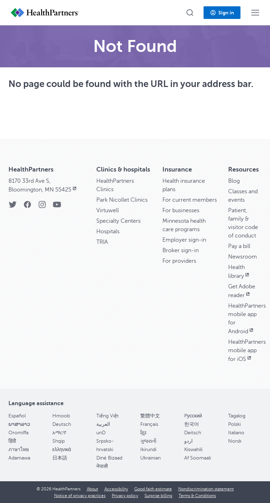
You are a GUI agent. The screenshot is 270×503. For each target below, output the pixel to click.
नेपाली (102, 466)
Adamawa (19, 458)
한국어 (191, 424)
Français (149, 424)
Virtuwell (107, 210)
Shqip (58, 441)
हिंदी (12, 441)
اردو (188, 441)
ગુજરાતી (148, 441)
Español (17, 415)
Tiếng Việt (107, 415)
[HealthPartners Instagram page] (42, 207)
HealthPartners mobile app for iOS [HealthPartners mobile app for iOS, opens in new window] (247, 350)
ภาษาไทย (18, 449)
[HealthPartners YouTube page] (57, 207)
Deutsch (61, 424)
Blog (234, 181)
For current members (189, 200)
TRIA (102, 242)
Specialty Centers (118, 221)
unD (100, 432)
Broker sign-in (180, 250)
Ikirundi (148, 449)
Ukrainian (150, 458)
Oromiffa (18, 432)
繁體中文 (150, 415)
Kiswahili (193, 449)
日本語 (59, 458)
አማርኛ (59, 432)
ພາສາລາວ (19, 424)
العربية (103, 424)
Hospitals (108, 231)
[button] (190, 12)
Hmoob (61, 415)
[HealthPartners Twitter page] (12, 207)
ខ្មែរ (143, 432)
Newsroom (242, 257)
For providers (179, 261)
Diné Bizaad (109, 458)
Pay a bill (239, 246)
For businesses (180, 210)
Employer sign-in (184, 240)
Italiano (236, 432)
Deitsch (192, 432)
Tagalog (236, 415)
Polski (234, 424)
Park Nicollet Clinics (122, 200)
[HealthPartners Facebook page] (27, 207)
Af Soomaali (197, 458)
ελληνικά (61, 449)
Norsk (235, 441)
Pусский (193, 415)
